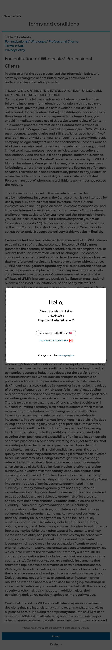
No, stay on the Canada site (55, 340)
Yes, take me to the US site (56, 333)
